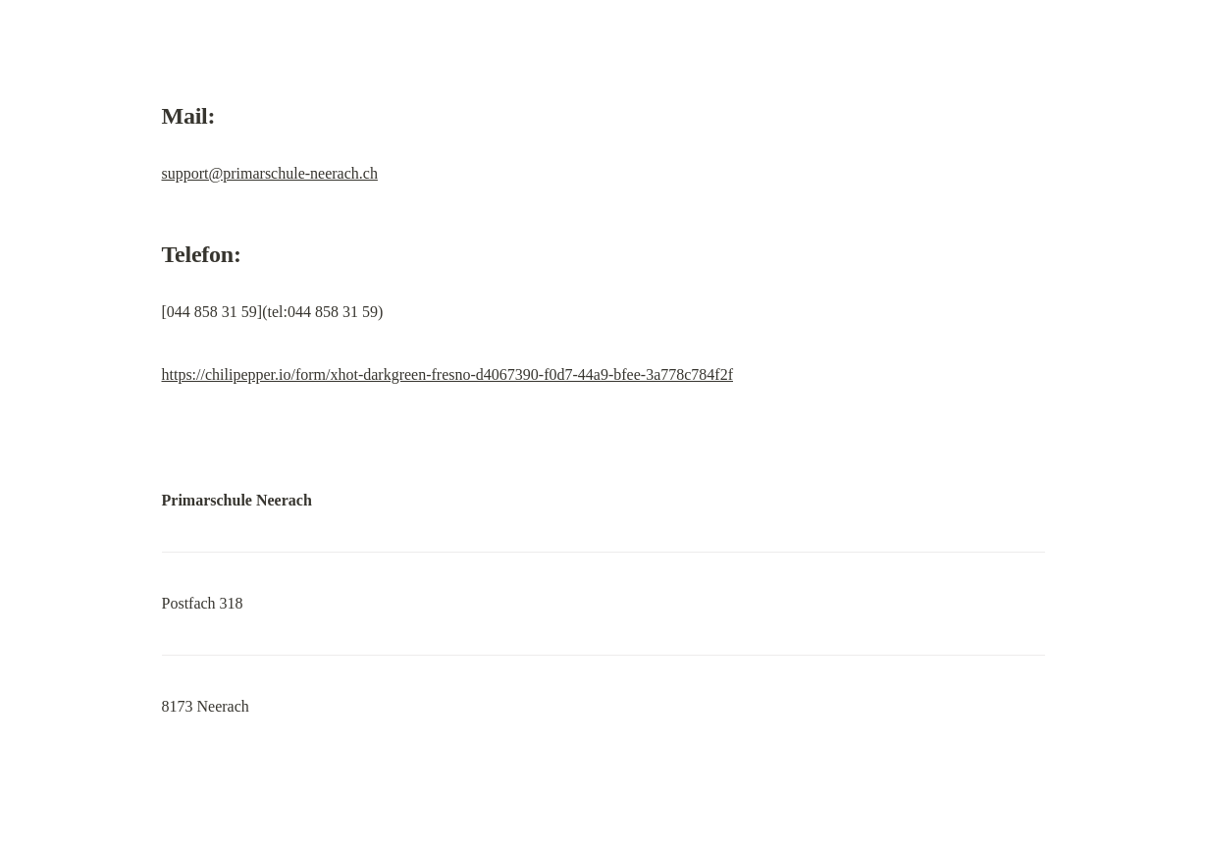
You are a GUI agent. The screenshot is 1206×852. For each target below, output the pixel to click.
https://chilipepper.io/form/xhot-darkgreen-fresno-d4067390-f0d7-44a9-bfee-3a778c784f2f (447, 374)
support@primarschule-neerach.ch (270, 173)
